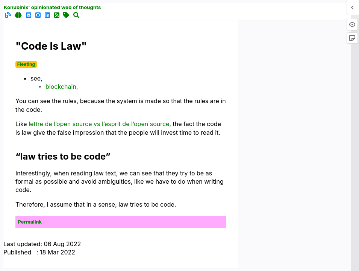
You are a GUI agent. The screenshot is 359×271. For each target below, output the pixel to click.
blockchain (60, 86)
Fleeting (26, 64)
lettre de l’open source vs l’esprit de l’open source (99, 124)
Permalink (30, 222)
